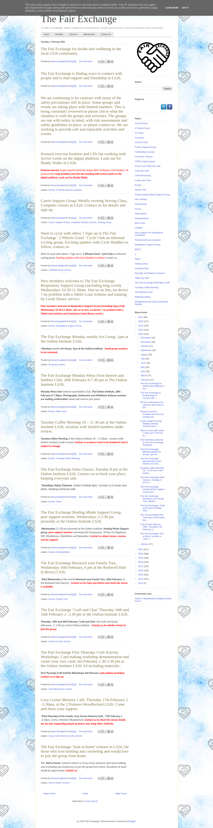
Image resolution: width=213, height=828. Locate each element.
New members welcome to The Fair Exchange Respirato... (151, 442)
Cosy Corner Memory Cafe (61, 736)
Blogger (132, 821)
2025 (141, 321)
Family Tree (62, 599)
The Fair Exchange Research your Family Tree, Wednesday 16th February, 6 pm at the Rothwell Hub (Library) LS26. (83, 567)
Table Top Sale (142, 278)
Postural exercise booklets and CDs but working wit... (151, 414)
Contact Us (106, 34)
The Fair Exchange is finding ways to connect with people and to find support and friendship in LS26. (81, 75)
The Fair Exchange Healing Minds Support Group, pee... (152, 489)
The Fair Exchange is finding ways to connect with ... (150, 395)
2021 (141, 549)
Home (46, 34)
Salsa (59, 501)
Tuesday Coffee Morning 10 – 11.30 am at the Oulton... (152, 470)
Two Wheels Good (143, 292)
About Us (73, 34)
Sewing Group (104, 222)
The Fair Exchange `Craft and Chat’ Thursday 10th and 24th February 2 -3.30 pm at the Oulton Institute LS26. (85, 612)
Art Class (139, 133)
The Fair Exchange (79, 18)
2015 (141, 574)
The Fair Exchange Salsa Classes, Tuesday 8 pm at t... (152, 480)
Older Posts (120, 793)
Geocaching (140, 204)
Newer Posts (49, 793)
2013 (141, 583)
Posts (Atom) (91, 801)
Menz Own (61, 411)
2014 (141, 579)
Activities (59, 34)
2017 (141, 566)
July (143, 358)
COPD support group (145, 161)
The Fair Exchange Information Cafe (152, 282)
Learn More (172, 7)
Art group (52, 364)
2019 (141, 558)
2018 (141, 562)
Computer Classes (80, 222)
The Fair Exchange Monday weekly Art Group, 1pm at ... (150, 452)
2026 (141, 317)
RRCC (138, 249)
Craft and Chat (55, 641)
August (144, 354)
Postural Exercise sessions (69, 190)
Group (138, 209)
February (145, 380)
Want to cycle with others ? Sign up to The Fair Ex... (152, 433)
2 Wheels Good (55, 270)
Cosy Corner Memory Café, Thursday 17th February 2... (151, 527)
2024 (141, 325)
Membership (89, 34)
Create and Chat (143, 180)
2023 (141, 330)
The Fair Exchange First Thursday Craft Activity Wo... (152, 517)
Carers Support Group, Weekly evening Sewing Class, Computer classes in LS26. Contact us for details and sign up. (84, 205)
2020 (141, 553)
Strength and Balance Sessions (150, 273)
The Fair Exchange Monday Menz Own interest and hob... (150, 461)
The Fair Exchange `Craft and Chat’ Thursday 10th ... (152, 508)
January (145, 544)
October (145, 346)
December (146, 337)
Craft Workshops (56, 689)
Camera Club (141, 142)
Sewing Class (141, 263)
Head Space (141, 213)
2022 (141, 334)
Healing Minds (63, 552)
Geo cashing (141, 199)
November (146, 342)
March (144, 375)
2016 (141, 570)
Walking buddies (143, 297)
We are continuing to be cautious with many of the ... (151, 405)
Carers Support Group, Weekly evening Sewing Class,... (151, 423)
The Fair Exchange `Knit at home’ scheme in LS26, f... (151, 536)
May (143, 367)
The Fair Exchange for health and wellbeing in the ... (152, 386)
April (143, 371)
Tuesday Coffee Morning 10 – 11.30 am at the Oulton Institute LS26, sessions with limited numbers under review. (83, 426)
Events (51, 190)
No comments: (86, 61)
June (143, 363)
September (146, 350)
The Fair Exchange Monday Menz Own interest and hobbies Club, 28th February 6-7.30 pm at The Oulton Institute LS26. (84, 380)
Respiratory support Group (69, 326)
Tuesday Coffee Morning (68, 458)
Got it (185, 7)
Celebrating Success (145, 152)
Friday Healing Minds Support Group (152, 194)
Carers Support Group (59, 222)
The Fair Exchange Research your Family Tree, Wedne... (152, 498)
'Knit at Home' (55, 782)
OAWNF (139, 228)
